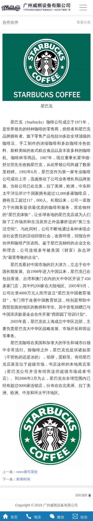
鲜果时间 (23, 479)
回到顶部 (81, 495)
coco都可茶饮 (27, 472)
